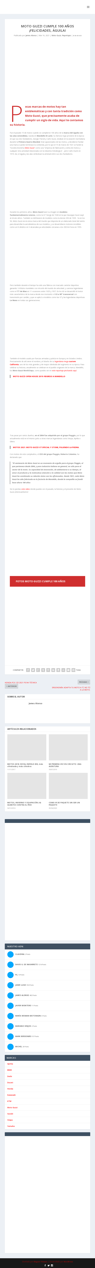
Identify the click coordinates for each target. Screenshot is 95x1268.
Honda (10, 1089)
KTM (9, 1101)
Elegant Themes (40, 1262)
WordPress (68, 1262)
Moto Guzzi (56, 35)
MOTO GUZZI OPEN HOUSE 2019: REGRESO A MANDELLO (39, 376)
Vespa (10, 1120)
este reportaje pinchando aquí (64, 370)
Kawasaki (11, 1095)
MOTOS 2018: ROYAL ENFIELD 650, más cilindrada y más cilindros (25, 765)
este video (25, 489)
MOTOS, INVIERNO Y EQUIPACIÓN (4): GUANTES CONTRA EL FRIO (24, 803)
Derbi (9, 1076)
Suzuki (10, 1113)
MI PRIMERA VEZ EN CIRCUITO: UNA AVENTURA (65, 765)
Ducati (10, 1082)
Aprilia (10, 1064)
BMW (9, 1070)
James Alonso (31, 35)
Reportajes (66, 35)
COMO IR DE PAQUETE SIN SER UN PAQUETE (64, 803)
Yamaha (11, 1126)
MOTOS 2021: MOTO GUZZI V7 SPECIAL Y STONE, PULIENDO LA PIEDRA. (46, 447)
